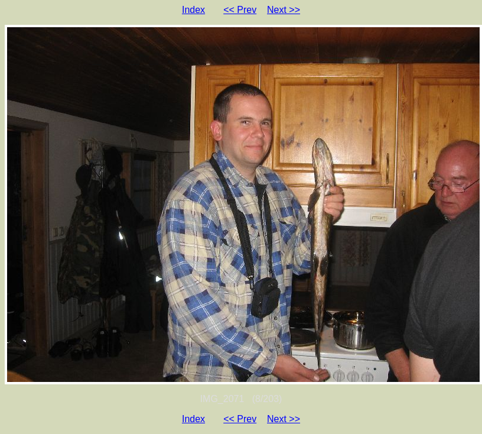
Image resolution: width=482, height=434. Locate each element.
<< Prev (239, 10)
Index (193, 10)
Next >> (283, 10)
